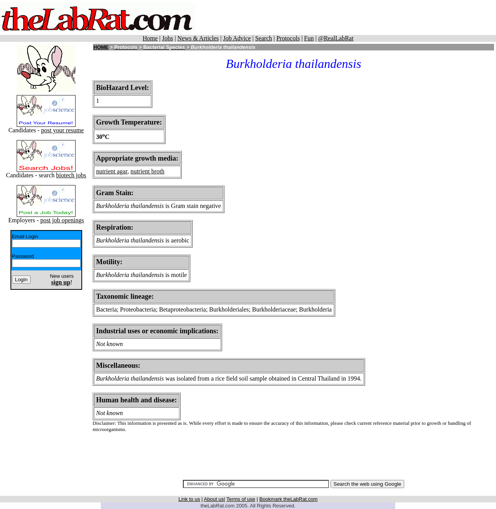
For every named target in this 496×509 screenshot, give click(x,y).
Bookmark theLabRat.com (288, 499)
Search (263, 38)
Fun (309, 38)
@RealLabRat (335, 38)
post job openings (62, 220)
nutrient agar (111, 171)
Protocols (288, 38)
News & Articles (198, 38)
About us (214, 499)
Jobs (167, 38)
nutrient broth (148, 171)
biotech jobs (71, 175)
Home (150, 38)
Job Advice (237, 38)
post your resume (62, 130)
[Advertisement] (346, 17)
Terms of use (240, 499)
